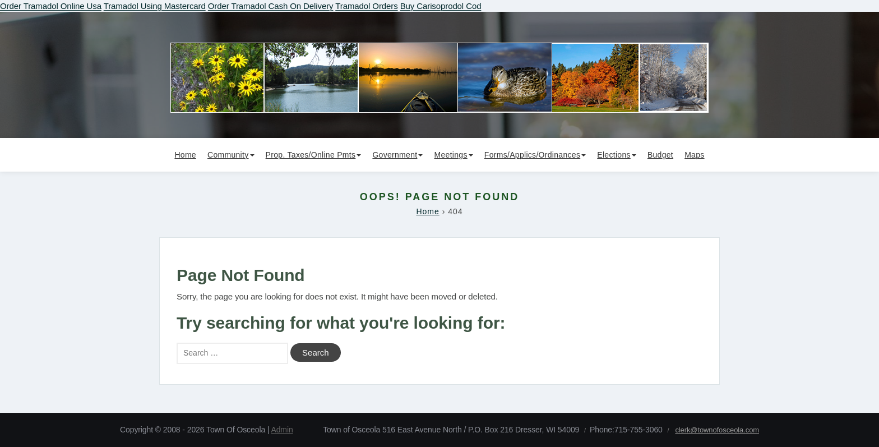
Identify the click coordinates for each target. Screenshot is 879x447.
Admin (282, 429)
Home (185, 154)
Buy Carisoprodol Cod (441, 6)
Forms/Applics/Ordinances (535, 154)
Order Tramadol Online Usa (50, 6)
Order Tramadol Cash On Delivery (271, 6)
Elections (616, 154)
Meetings (453, 154)
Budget (660, 154)
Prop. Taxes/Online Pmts (314, 154)
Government (397, 154)
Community (231, 154)
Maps (694, 154)
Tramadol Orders (366, 6)
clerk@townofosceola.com (717, 430)
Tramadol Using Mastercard (155, 6)
